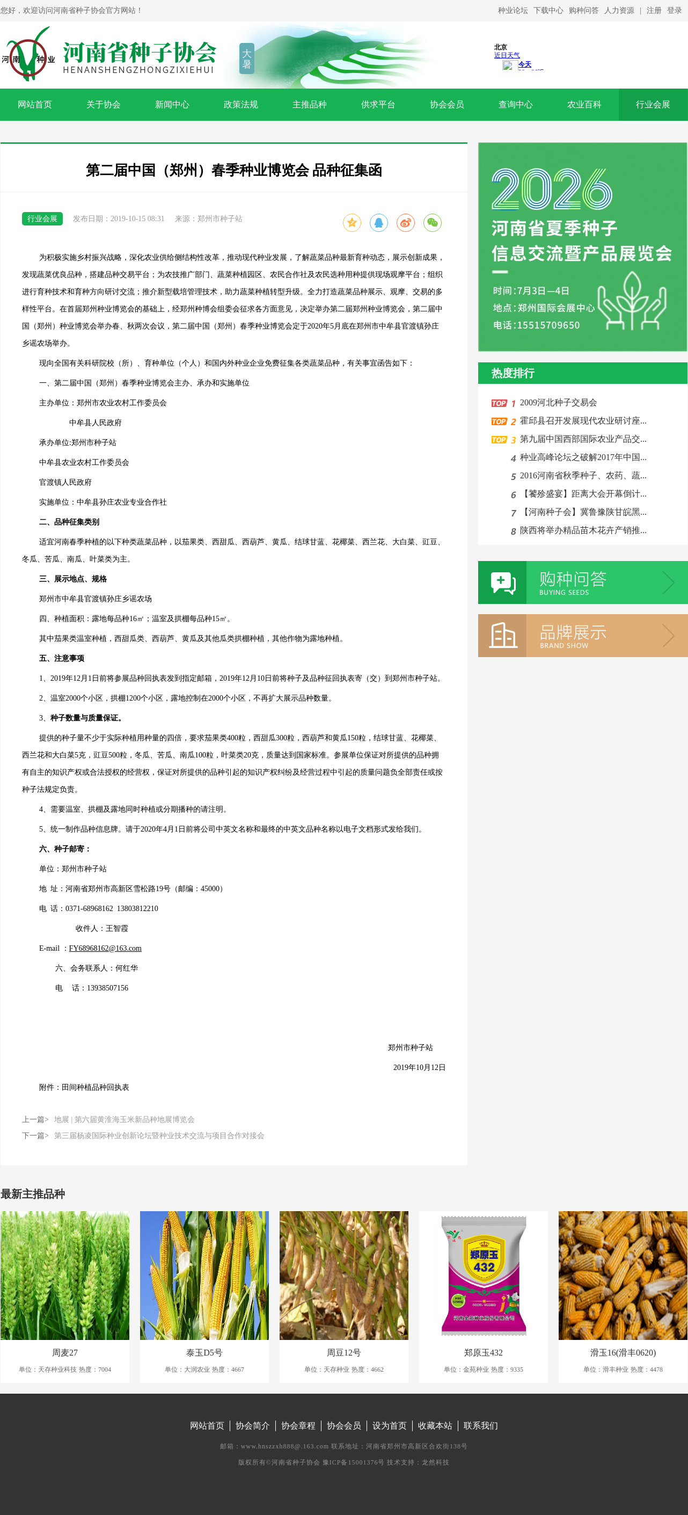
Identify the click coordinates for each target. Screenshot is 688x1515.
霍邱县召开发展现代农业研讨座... (581, 420)
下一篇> (143, 1136)
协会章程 (298, 1425)
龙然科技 (436, 1462)
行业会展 (653, 104)
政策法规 (241, 104)
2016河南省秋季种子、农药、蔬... (581, 475)
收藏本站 (435, 1425)
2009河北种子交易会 (556, 402)
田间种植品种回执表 (95, 1087)
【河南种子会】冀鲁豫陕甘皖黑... (581, 511)
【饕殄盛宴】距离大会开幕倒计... (581, 493)
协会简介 (253, 1425)
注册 (654, 10)
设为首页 (389, 1425)
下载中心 (548, 10)
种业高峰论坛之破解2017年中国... (581, 457)
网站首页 (35, 104)
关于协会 (103, 104)
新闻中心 (172, 104)
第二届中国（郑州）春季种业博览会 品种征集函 (234, 170)
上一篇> (108, 1120)
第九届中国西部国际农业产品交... (581, 438)
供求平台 (378, 104)
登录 (674, 10)
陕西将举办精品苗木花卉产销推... (581, 530)
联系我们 (481, 1425)
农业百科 (584, 104)
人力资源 (619, 10)
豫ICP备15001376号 (354, 1462)
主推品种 (309, 104)
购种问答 (584, 10)
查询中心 (516, 104)
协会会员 (447, 104)
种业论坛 (513, 10)
